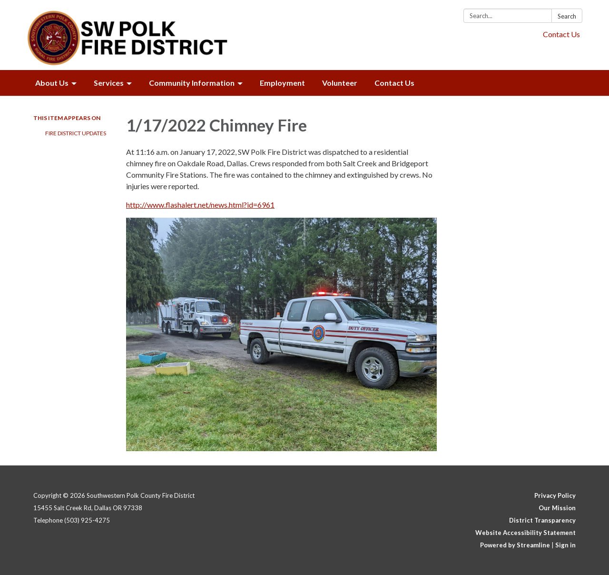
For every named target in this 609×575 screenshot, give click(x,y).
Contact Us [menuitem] (394, 82)
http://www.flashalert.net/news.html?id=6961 (200, 204)
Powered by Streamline (515, 545)
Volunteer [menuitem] (339, 82)
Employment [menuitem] (282, 82)
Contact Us (561, 34)
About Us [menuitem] (52, 82)
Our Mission (557, 508)
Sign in (565, 545)
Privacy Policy (555, 495)
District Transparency (542, 520)
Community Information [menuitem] (192, 82)
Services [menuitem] (109, 82)
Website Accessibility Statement (525, 532)
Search (567, 16)
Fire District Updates (75, 133)
